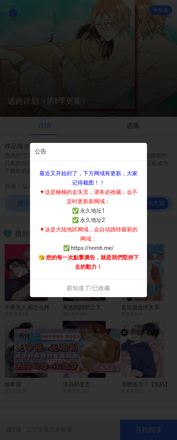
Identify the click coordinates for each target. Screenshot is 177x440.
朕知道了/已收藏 (88, 288)
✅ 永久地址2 (88, 220)
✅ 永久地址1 (88, 211)
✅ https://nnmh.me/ (88, 248)
